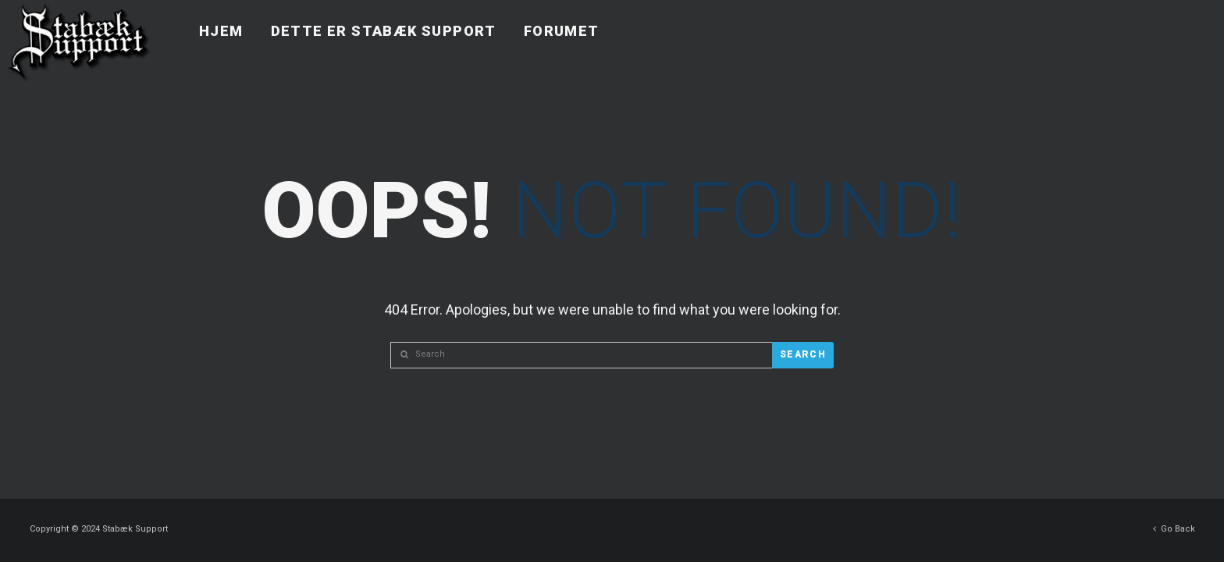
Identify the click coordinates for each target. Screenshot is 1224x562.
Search (803, 354)
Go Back (1174, 525)
